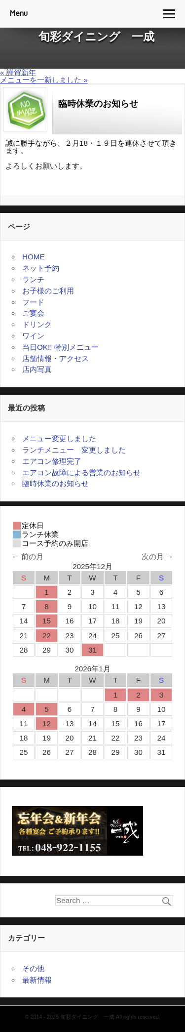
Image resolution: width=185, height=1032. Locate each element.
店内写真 (37, 369)
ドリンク (37, 324)
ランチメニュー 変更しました (74, 450)
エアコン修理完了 (51, 461)
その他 (33, 968)
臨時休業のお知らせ (59, 483)
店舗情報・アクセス (55, 358)
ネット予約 (40, 268)
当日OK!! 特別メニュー (60, 347)
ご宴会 (33, 313)
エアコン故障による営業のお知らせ (81, 472)
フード (33, 302)
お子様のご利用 (48, 291)
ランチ (33, 279)
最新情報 (37, 980)
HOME (33, 256)
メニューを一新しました (44, 80)
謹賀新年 (18, 72)
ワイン (33, 335)
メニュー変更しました (59, 438)
